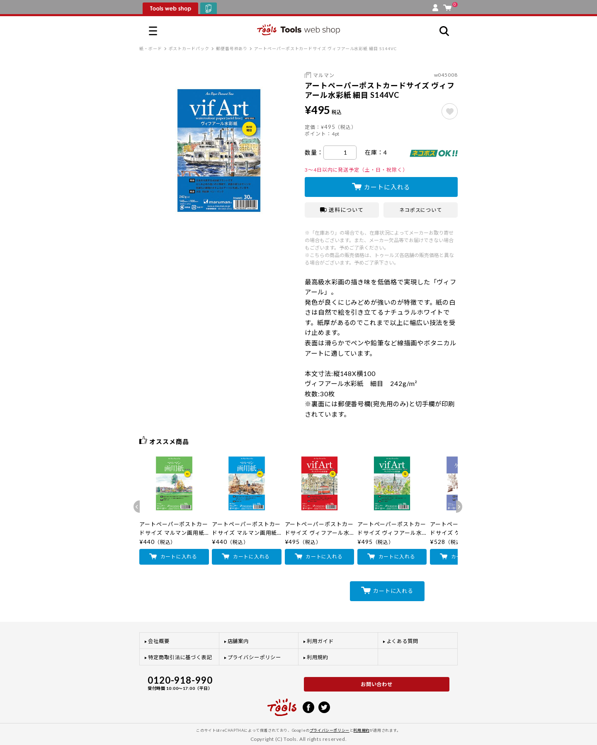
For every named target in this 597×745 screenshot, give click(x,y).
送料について (342, 209)
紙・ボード (150, 48)
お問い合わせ (377, 684)
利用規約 (317, 657)
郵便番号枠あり (232, 48)
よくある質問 (402, 641)
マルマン (324, 75)
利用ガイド (320, 641)
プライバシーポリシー (254, 657)
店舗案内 (238, 641)
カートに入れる (387, 187)
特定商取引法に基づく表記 (180, 657)
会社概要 (159, 641)
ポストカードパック (189, 48)
